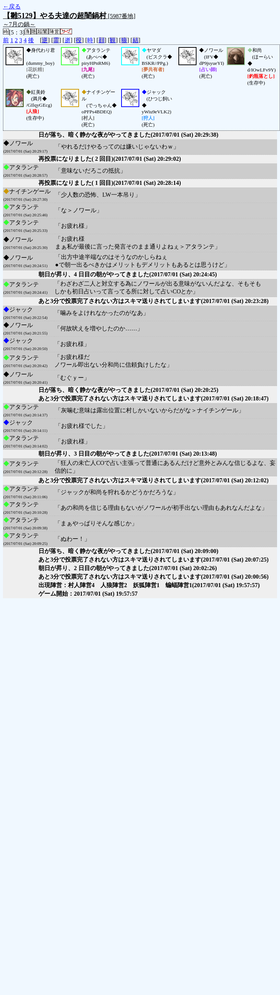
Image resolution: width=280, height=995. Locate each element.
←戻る (12, 6)
